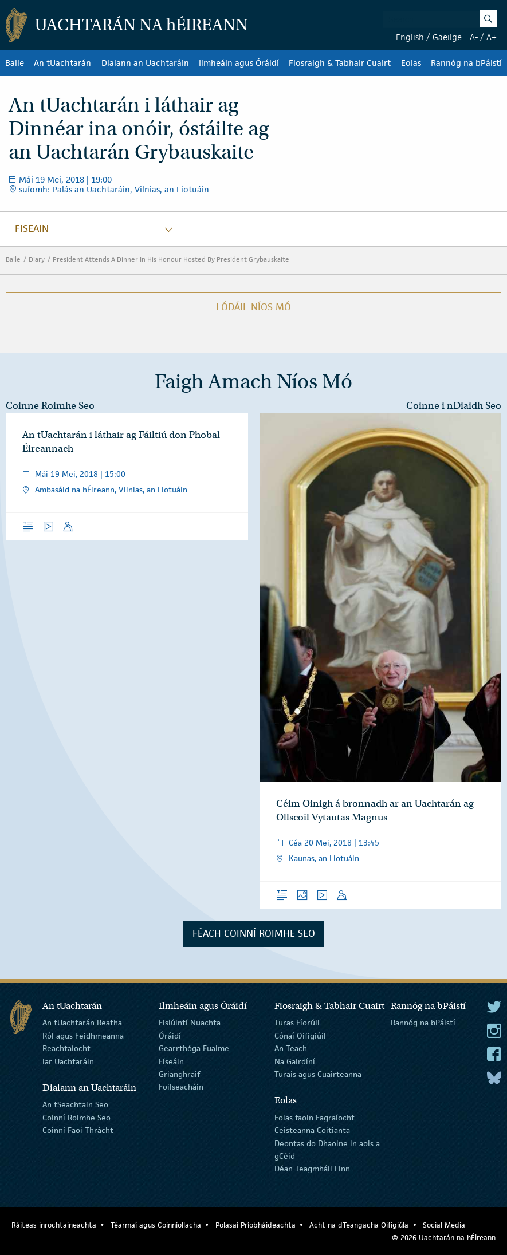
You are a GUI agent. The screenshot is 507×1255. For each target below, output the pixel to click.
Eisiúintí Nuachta (190, 1022)
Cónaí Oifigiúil (300, 1036)
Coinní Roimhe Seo (76, 1117)
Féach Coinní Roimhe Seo (253, 933)
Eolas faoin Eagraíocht (314, 1117)
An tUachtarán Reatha (82, 1022)
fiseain (32, 228)
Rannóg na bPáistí (466, 63)
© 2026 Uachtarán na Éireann (444, 1237)
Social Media (444, 1225)
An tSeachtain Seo (75, 1104)
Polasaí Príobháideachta (255, 1225)
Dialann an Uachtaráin (145, 63)
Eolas (411, 63)
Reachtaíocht (66, 1048)
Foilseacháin (181, 1087)
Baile (14, 63)
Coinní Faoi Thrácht (77, 1130)
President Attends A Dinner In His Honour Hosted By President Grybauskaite (171, 259)
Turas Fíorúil (297, 1022)
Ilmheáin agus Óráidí (239, 63)
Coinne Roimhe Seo (50, 406)
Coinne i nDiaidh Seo (453, 406)
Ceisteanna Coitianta (312, 1130)
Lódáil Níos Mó (253, 307)
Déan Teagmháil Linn (312, 1168)
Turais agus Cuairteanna (317, 1074)
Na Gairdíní (294, 1061)
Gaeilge (447, 36)
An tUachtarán (62, 63)
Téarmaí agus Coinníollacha (156, 1225)
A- (474, 36)
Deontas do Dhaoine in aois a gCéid (327, 1149)
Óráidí (170, 1036)
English (410, 36)
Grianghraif (179, 1074)
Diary (37, 259)
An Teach (290, 1048)
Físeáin (171, 1061)
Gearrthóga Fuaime (194, 1048)
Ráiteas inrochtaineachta (53, 1225)
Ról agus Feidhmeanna (83, 1036)
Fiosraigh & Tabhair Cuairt (340, 63)
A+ (491, 36)
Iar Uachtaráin (68, 1061)
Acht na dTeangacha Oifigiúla (358, 1225)
